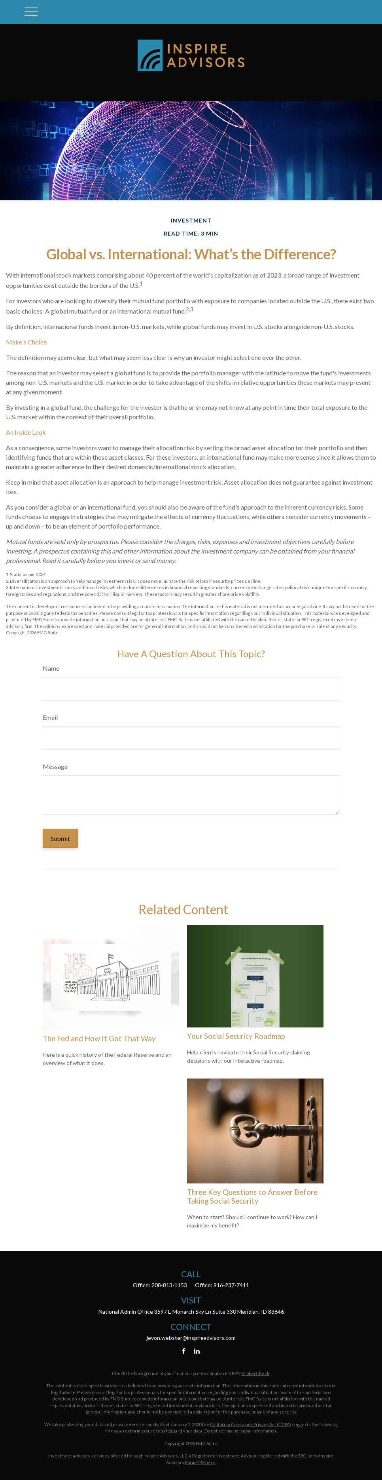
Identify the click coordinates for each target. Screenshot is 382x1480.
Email (50, 717)
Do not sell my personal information (240, 1430)
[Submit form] (60, 838)
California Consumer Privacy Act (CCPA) (250, 1424)
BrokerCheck (255, 1373)
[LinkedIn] (197, 1351)
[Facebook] (183, 1351)
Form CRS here (200, 1462)
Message (55, 766)
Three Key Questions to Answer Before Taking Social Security (252, 1196)
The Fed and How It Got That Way (99, 1038)
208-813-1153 (169, 1285)
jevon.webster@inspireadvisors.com (191, 1337)
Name (51, 668)
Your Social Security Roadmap (236, 1036)
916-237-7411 (231, 1285)
